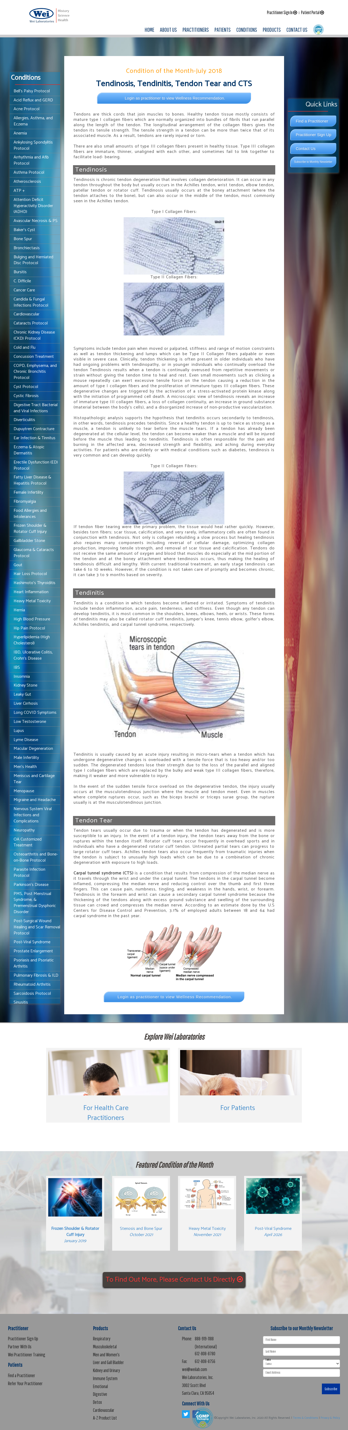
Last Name (270, 1351)
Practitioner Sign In (282, 12)
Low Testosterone (30, 721)
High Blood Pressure (32, 619)
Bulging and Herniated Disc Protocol (33, 260)
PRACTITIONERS (196, 29)
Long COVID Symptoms (35, 712)
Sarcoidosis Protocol (32, 993)
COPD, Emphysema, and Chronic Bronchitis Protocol (35, 372)
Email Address (272, 1372)
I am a (267, 1359)
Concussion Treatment (34, 356)
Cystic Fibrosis (26, 395)
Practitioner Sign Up (313, 134)
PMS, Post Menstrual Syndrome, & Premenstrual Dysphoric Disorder (35, 903)
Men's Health (25, 766)
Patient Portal (312, 12)
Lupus (19, 730)
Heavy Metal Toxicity (32, 601)
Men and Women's (106, 1354)
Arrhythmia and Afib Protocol (31, 160)
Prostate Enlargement (33, 951)
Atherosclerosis (27, 181)
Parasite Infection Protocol (29, 872)
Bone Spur (23, 239)
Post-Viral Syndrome (32, 942)
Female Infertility (28, 492)
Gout (18, 565)
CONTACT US (296, 29)
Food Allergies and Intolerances (30, 513)
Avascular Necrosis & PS (36, 220)
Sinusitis (21, 1002)
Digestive (100, 1394)
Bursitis (20, 272)
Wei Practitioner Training (26, 1354)
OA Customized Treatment (28, 842)
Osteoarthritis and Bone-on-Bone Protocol (36, 857)
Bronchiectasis (27, 248)
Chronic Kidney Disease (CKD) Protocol (34, 335)
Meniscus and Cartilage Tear (34, 779)
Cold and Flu (24, 347)
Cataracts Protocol (31, 323)
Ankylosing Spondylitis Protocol (33, 145)
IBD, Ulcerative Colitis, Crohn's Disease (33, 655)
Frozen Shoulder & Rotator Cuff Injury (30, 528)
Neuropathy (24, 830)
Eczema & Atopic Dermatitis (29, 450)
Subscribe (331, 1389)
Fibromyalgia (25, 501)
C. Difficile (22, 281)
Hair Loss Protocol (30, 573)
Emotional (100, 1386)
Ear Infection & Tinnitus (34, 438)
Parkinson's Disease (31, 884)
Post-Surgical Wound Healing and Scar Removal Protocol (37, 927)
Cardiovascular (26, 314)
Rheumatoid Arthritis (32, 984)
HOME (149, 29)
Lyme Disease (26, 739)
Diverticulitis (24, 419)
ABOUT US (168, 29)
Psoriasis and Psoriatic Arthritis (34, 963)
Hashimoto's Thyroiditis (34, 583)
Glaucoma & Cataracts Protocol (34, 553)
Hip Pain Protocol (29, 628)
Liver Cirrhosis (26, 703)
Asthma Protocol (29, 172)
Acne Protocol (26, 109)
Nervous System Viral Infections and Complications (33, 815)
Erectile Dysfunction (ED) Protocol (36, 465)
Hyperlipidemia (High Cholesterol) (32, 640)
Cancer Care (24, 290)
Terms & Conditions (305, 1418)
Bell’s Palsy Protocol (32, 91)
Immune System (105, 1378)
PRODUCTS (272, 29)
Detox (97, 1402)
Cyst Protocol (26, 386)
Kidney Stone (25, 685)
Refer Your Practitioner (25, 1383)
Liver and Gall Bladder (108, 1362)
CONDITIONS (246, 29)
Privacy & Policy (330, 1418)
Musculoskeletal (105, 1346)
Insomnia (22, 676)
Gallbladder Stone (29, 540)
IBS (17, 667)
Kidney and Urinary (106, 1370)
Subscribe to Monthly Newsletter (313, 161)
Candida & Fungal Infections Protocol (31, 302)
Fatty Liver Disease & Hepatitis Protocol (32, 480)
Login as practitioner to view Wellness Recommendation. (175, 98)
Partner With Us (19, 1346)
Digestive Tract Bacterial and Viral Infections (36, 408)
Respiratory (101, 1338)
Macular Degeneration (33, 748)
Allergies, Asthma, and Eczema (33, 121)
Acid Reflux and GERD (33, 100)
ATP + (19, 190)
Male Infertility (26, 757)
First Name (270, 1339)
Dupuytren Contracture (34, 429)
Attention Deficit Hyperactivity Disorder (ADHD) (33, 206)
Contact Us (305, 148)
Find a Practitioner (312, 121)
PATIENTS (223, 29)
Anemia (20, 133)
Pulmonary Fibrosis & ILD (36, 975)
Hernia (19, 610)
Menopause (24, 791)
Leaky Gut (22, 694)
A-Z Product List (105, 1418)
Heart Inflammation (31, 592)
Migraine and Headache (35, 799)
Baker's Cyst (24, 229)
